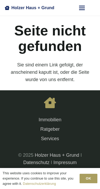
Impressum (65, 162)
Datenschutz (36, 162)
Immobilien (49, 119)
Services (50, 138)
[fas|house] (50, 103)
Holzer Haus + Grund (57, 155)
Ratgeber (50, 129)
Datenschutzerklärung (39, 184)
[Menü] (82, 7)
